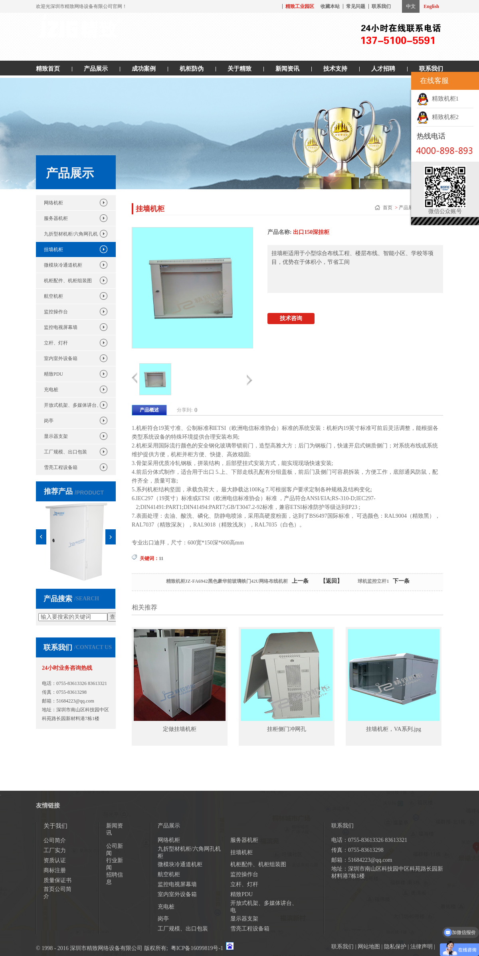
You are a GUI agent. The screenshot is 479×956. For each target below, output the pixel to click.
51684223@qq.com (75, 701)
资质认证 (55, 860)
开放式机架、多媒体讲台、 (72, 405)
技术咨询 (291, 318)
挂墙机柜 (53, 249)
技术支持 (335, 68)
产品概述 (149, 410)
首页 (388, 207)
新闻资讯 (287, 68)
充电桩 (51, 389)
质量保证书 (57, 880)
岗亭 (48, 421)
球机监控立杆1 (373, 581)
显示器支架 (56, 436)
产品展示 (96, 68)
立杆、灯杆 (56, 343)
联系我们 (381, 6)
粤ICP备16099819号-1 (197, 948)
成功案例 (144, 68)
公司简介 (55, 840)
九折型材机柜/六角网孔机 (71, 234)
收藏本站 (330, 6)
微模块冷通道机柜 (63, 265)
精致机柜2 (438, 117)
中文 (411, 6)
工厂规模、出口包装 (65, 452)
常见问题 (355, 6)
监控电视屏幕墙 (60, 327)
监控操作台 (56, 312)
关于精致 (239, 68)
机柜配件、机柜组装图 (68, 280)
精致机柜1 (438, 98)
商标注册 (55, 870)
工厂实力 (55, 850)
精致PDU (53, 374)
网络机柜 (53, 203)
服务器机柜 (56, 218)
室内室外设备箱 (60, 358)
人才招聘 (383, 68)
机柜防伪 (192, 68)
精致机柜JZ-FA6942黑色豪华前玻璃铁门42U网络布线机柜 (227, 581)
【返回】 (331, 581)
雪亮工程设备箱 (60, 467)
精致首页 (48, 68)
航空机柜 (53, 296)
